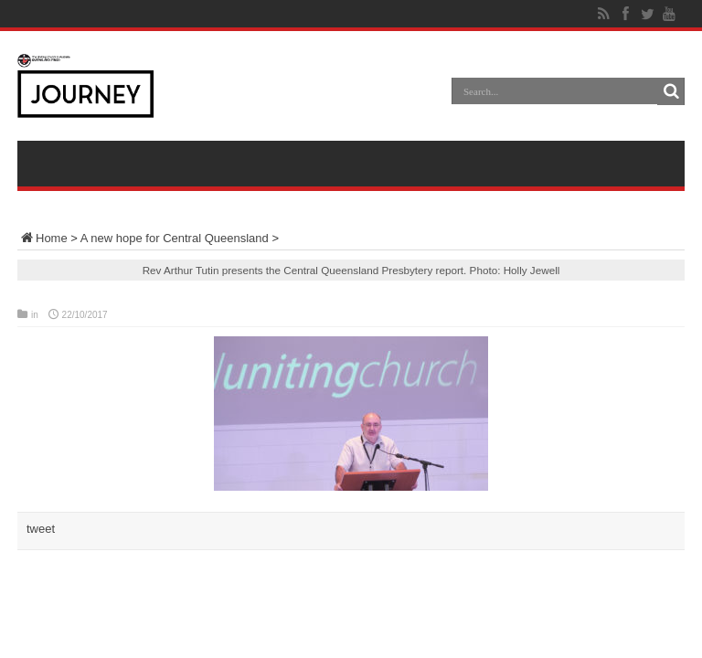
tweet (41, 529)
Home (42, 238)
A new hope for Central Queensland (174, 238)
